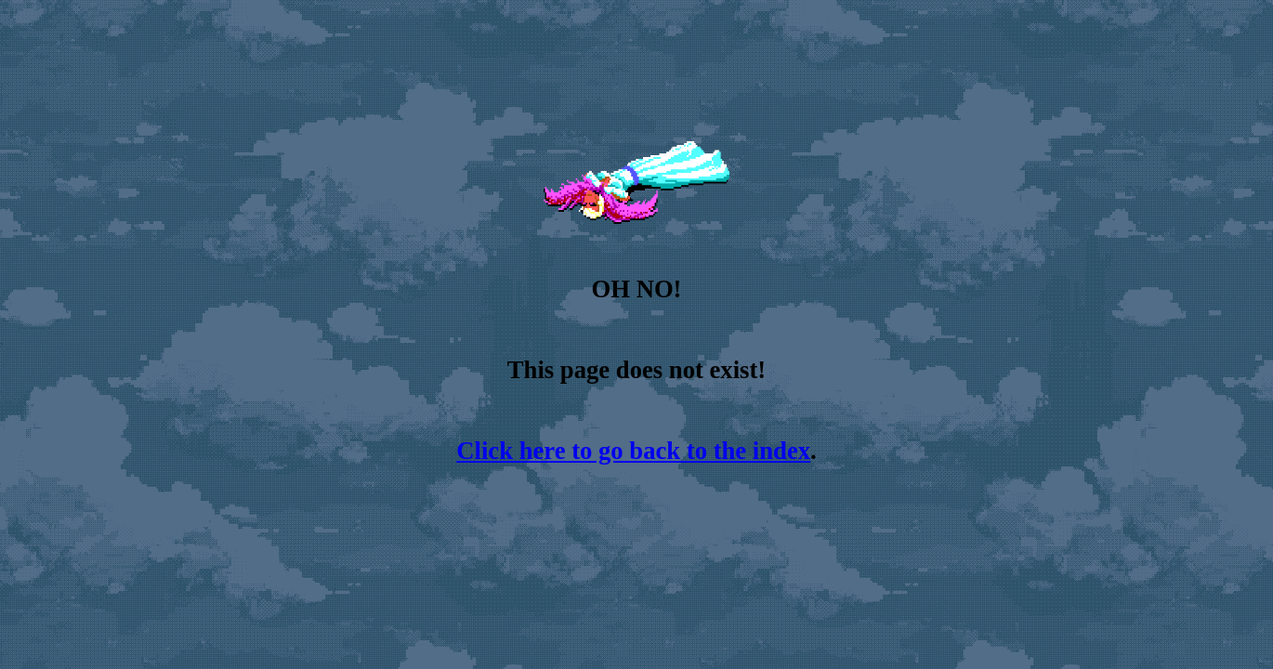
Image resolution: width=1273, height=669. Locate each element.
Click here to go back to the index (633, 451)
